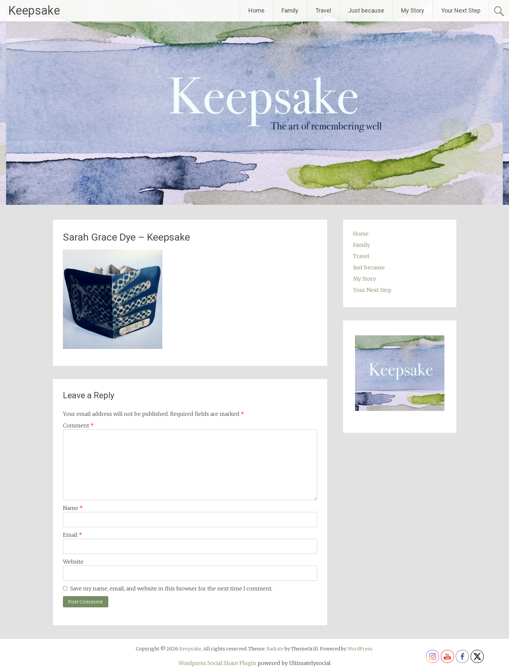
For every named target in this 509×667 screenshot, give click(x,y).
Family (289, 10)
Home (256, 10)
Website (73, 561)
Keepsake (34, 11)
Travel (323, 10)
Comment (78, 425)
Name (73, 508)
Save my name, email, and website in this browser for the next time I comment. (171, 588)
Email (72, 534)
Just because (366, 10)
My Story (412, 10)
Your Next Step (461, 10)
